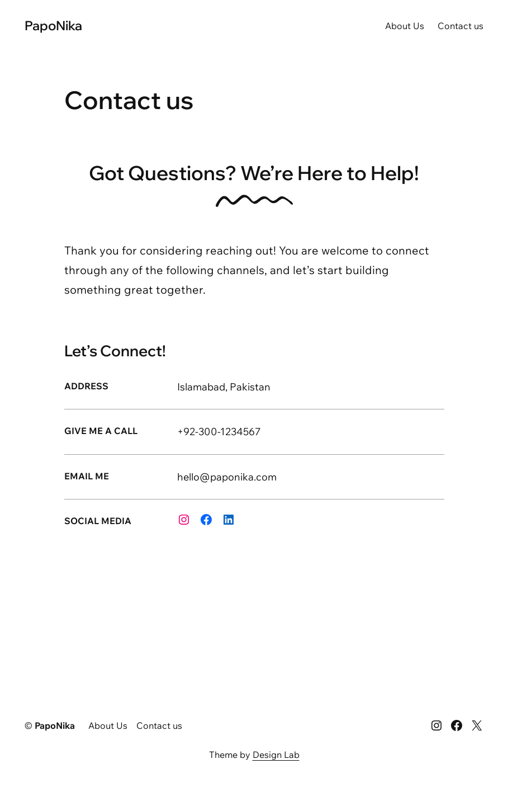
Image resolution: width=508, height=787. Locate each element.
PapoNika (53, 25)
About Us (404, 25)
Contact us (460, 25)
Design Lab (276, 754)
